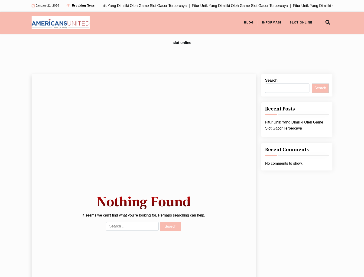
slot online (301, 22)
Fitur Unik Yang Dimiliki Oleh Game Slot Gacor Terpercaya (294, 125)
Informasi (271, 22)
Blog (249, 22)
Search (271, 80)
